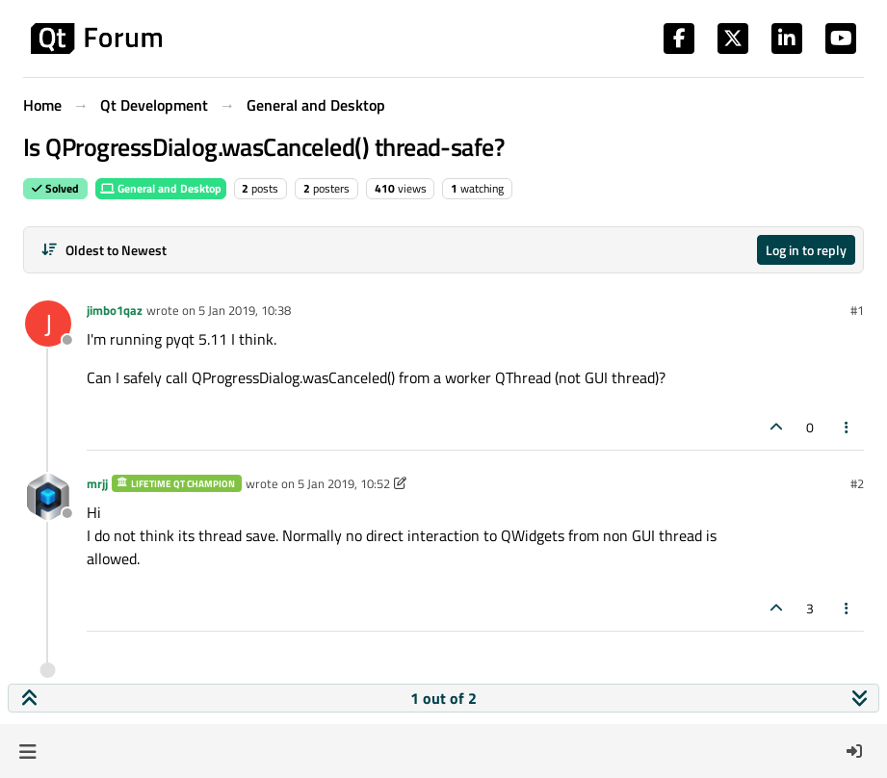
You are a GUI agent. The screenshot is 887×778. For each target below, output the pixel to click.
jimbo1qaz (115, 310)
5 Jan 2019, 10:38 (244, 310)
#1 (857, 310)
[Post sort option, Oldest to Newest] (103, 250)
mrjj (97, 483)
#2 (857, 483)
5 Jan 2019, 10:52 (344, 483)
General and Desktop (161, 188)
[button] (27, 751)
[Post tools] (847, 427)
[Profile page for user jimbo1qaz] (48, 323)
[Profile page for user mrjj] (48, 497)
